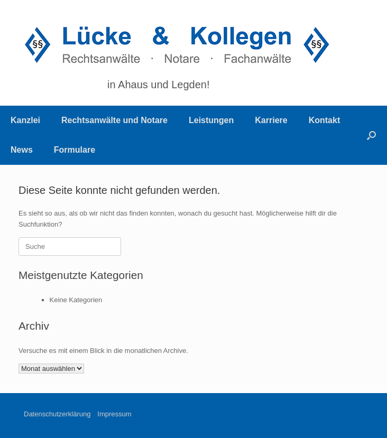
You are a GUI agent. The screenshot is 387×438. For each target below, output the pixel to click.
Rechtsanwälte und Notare (114, 120)
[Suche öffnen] (371, 135)
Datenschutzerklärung (57, 414)
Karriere (271, 120)
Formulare (74, 149)
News (22, 149)
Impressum (114, 414)
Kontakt (324, 120)
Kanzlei (25, 120)
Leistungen (211, 120)
